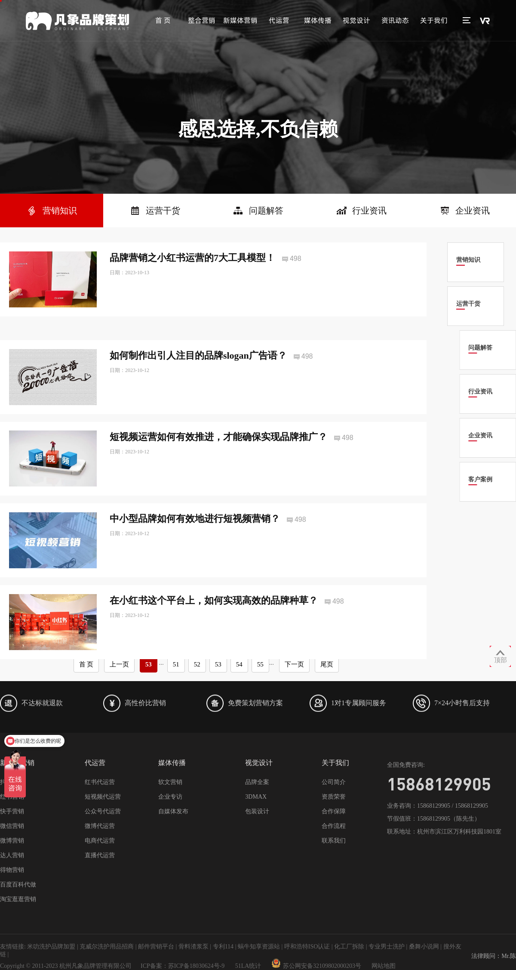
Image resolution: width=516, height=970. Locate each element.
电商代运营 (100, 840)
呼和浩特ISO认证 (307, 946)
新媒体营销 (240, 20)
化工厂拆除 (349, 946)
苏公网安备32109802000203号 (316, 966)
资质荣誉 (334, 796)
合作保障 (334, 811)
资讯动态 (395, 20)
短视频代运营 (103, 796)
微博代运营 (100, 826)
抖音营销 (12, 782)
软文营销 (170, 782)
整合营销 (201, 20)
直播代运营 (100, 855)
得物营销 (12, 870)
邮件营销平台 (156, 946)
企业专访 (170, 796)
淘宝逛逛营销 (18, 899)
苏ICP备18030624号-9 (196, 966)
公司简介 (334, 782)
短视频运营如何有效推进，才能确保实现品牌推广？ (218, 459)
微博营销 (12, 840)
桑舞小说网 (424, 946)
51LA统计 (248, 966)
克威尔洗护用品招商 (107, 946)
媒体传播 (318, 20)
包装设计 (257, 811)
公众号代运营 (103, 811)
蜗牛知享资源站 (259, 946)
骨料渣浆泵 (193, 946)
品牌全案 (257, 782)
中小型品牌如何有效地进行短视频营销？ (195, 541)
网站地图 (384, 966)
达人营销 (12, 855)
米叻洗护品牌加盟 (51, 946)
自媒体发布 (173, 811)
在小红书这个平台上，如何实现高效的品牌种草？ (214, 622)
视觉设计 (356, 20)
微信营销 (12, 826)
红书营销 (12, 796)
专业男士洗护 (387, 946)
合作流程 (334, 826)
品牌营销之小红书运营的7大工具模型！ (192, 257)
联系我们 (334, 840)
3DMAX (256, 796)
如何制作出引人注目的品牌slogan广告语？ (198, 377)
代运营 (279, 20)
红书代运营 (100, 782)
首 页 (163, 20)
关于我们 (434, 20)
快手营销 (12, 811)
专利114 (223, 946)
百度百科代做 (18, 884)
